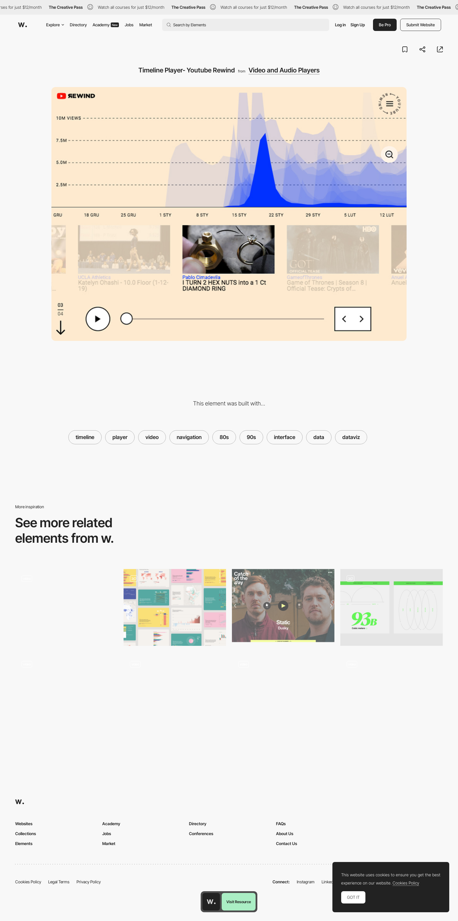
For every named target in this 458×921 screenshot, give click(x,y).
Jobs (129, 24)
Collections (25, 833)
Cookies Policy (28, 881)
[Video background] (175, 691)
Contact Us (286, 843)
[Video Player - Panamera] (66, 605)
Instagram (306, 881)
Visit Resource (238, 901)
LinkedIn (329, 881)
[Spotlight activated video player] (391, 691)
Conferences (201, 833)
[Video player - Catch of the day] (283, 605)
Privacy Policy (89, 881)
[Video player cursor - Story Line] (283, 691)
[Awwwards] (22, 24)
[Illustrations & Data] (391, 607)
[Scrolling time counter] (66, 691)
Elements (23, 843)
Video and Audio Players (284, 70)
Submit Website (420, 24)
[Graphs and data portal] (175, 607)
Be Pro (385, 24)
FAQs (281, 823)
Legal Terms (59, 881)
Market (145, 24)
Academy (106, 24)
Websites (23, 823)
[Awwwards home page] (211, 901)
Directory (78, 24)
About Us (284, 833)
